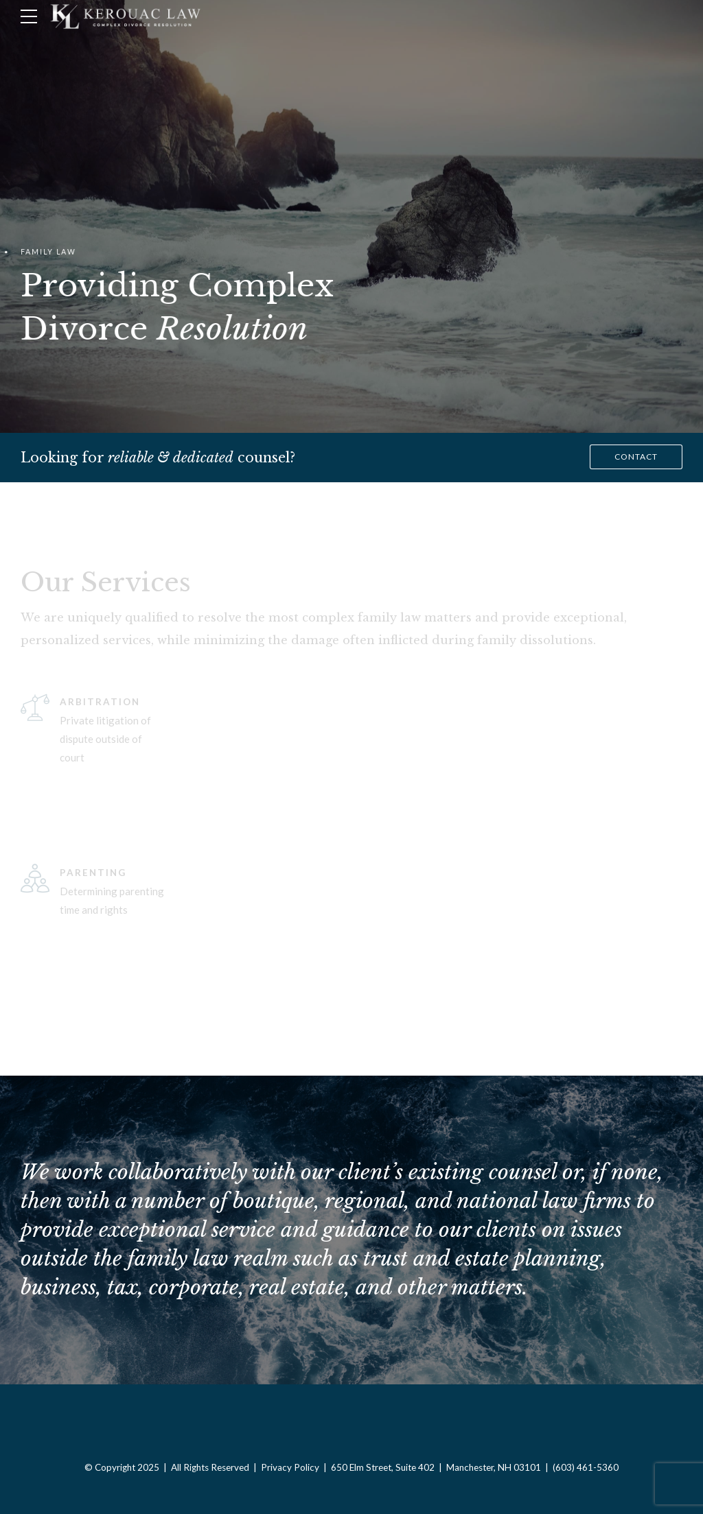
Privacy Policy (290, 1467)
